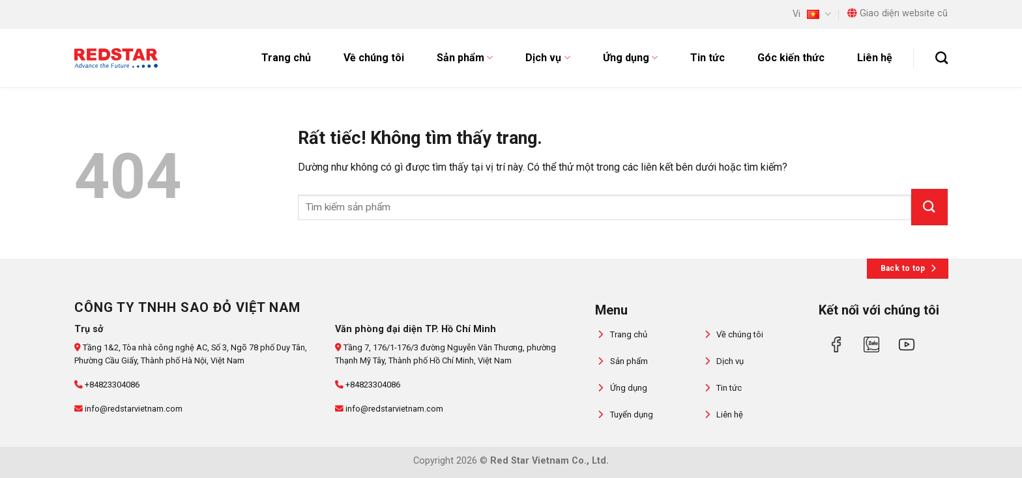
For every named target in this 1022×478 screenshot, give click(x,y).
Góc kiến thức (791, 57)
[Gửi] (929, 207)
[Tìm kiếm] (941, 58)
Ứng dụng (630, 57)
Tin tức (707, 57)
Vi (812, 14)
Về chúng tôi (373, 57)
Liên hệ (874, 57)
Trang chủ (286, 57)
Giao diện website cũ (897, 13)
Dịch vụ (547, 57)
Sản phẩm (465, 57)
